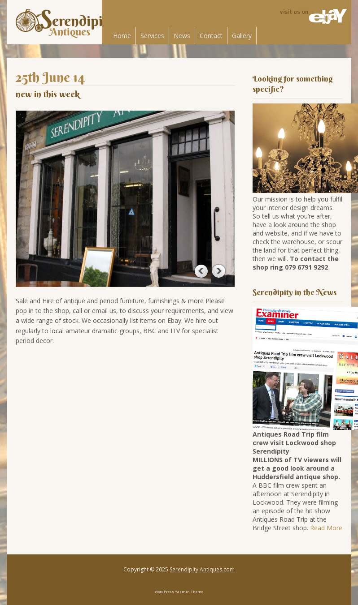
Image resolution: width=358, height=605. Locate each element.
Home (122, 35)
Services (152, 35)
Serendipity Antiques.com (202, 569)
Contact (211, 35)
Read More (326, 527)
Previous (200, 271)
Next (218, 271)
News (182, 35)
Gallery (242, 35)
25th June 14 (50, 77)
